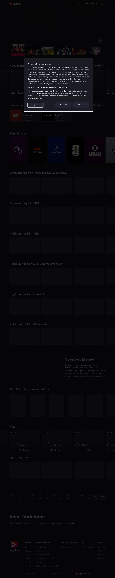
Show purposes (35, 105)
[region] (58, 85)
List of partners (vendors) (36, 98)
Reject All (63, 105)
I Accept (81, 105)
